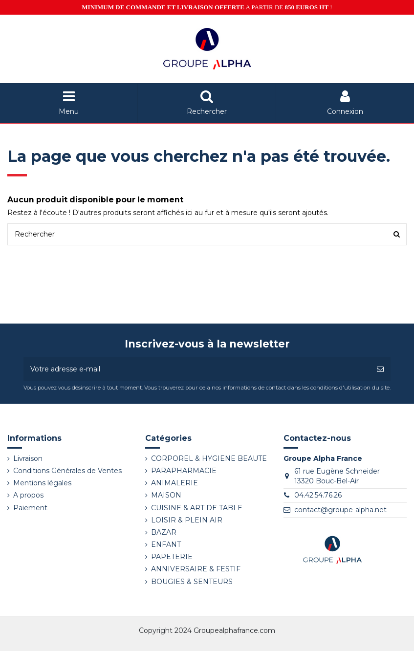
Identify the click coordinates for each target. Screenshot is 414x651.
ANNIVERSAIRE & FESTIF (195, 568)
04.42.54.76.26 (318, 495)
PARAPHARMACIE (184, 470)
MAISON (166, 495)
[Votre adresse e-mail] (196, 369)
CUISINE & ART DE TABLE (196, 507)
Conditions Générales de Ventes (67, 470)
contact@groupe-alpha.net (340, 509)
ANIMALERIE (174, 482)
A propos (28, 495)
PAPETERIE (172, 556)
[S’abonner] (380, 369)
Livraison (28, 458)
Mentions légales (42, 482)
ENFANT (166, 544)
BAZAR (163, 532)
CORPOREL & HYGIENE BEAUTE (209, 458)
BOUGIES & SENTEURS (192, 581)
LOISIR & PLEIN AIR (186, 520)
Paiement (30, 507)
